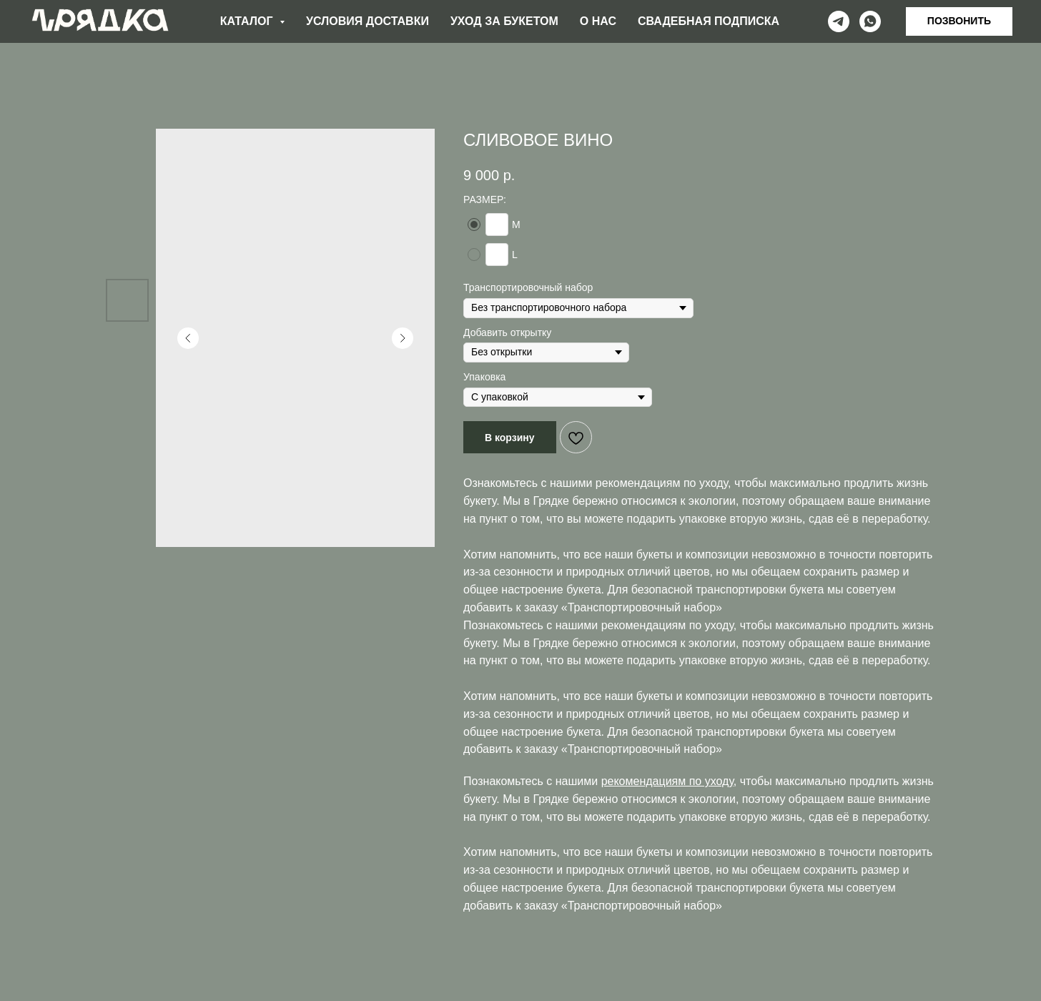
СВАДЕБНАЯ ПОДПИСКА (708, 21)
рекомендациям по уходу (662, 483)
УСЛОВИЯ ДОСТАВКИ (367, 21)
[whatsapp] (870, 21)
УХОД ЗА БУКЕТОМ (504, 21)
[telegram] (838, 21)
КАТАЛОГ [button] (248, 21)
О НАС (598, 21)
